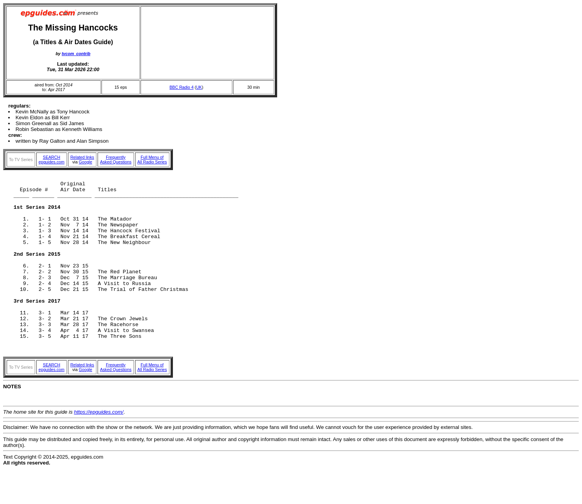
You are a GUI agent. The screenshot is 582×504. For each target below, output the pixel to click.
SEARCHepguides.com (51, 159)
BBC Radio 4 (181, 87)
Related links (82, 157)
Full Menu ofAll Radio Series (152, 159)
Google (85, 162)
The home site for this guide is (38, 447)
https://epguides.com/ (99, 447)
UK (199, 87)
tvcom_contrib (76, 53)
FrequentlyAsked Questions (116, 159)
